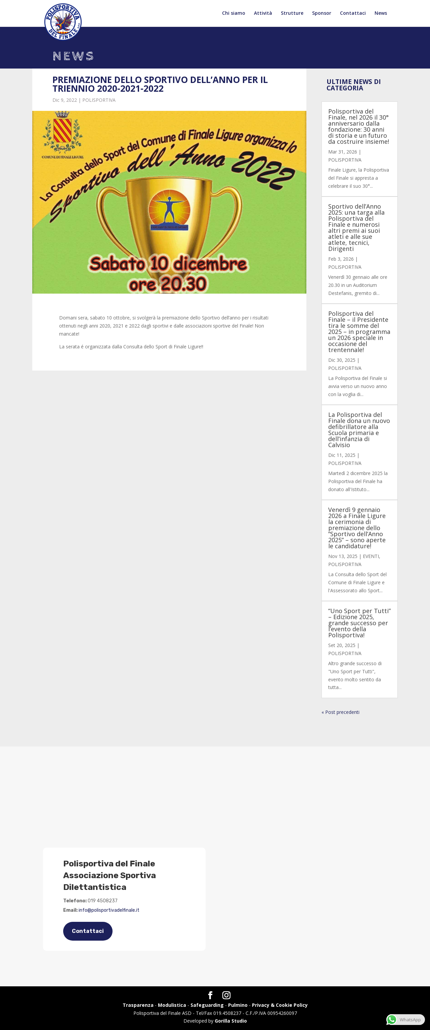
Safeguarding (207, 1005)
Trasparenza (138, 1005)
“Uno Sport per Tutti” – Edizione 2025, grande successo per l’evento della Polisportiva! (359, 623)
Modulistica (172, 1005)
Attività (263, 13)
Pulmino (238, 1005)
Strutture (292, 13)
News (381, 13)
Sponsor (321, 13)
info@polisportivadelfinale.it (109, 910)
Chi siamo (233, 13)
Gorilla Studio (231, 1021)
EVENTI (371, 556)
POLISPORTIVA (99, 100)
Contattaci (353, 13)
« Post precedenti (340, 712)
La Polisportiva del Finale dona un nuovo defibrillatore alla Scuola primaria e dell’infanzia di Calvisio (359, 430)
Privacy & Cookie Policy (280, 1005)
